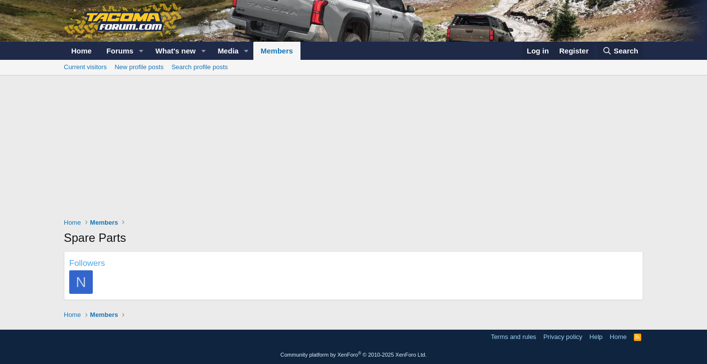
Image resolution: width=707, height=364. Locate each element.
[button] (141, 51)
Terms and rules (513, 336)
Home (81, 51)
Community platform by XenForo (353, 355)
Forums (120, 51)
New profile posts (138, 67)
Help (596, 336)
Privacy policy (563, 336)
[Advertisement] (353, 149)
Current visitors (85, 67)
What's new (176, 51)
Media (228, 51)
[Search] (621, 51)
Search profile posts (199, 67)
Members (277, 51)
